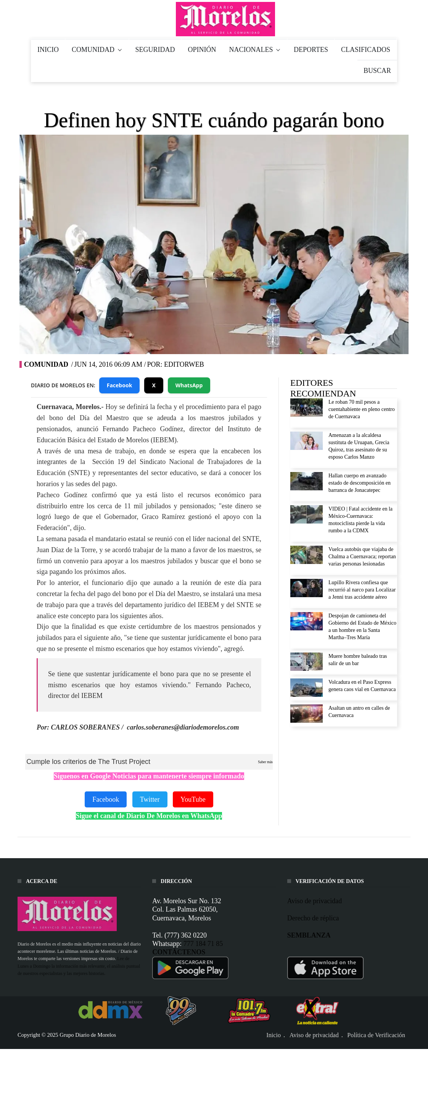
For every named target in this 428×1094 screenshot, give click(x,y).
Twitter (150, 799)
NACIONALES (255, 49)
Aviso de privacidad (314, 901)
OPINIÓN (202, 49)
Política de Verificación (376, 1035)
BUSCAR (377, 70)
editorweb (184, 364)
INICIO (48, 49)
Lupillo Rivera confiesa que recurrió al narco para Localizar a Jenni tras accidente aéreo (362, 590)
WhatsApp (189, 385)
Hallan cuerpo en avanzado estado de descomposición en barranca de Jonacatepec (359, 483)
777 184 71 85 (203, 943)
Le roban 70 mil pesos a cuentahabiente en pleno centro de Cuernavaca (361, 409)
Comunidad (46, 364)
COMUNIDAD (97, 49)
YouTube (193, 799)
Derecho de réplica (313, 918)
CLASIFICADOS (365, 49)
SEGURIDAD (155, 49)
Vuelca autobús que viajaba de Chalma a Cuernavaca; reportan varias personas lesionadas (362, 556)
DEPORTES (311, 49)
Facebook (119, 385)
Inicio (273, 1035)
